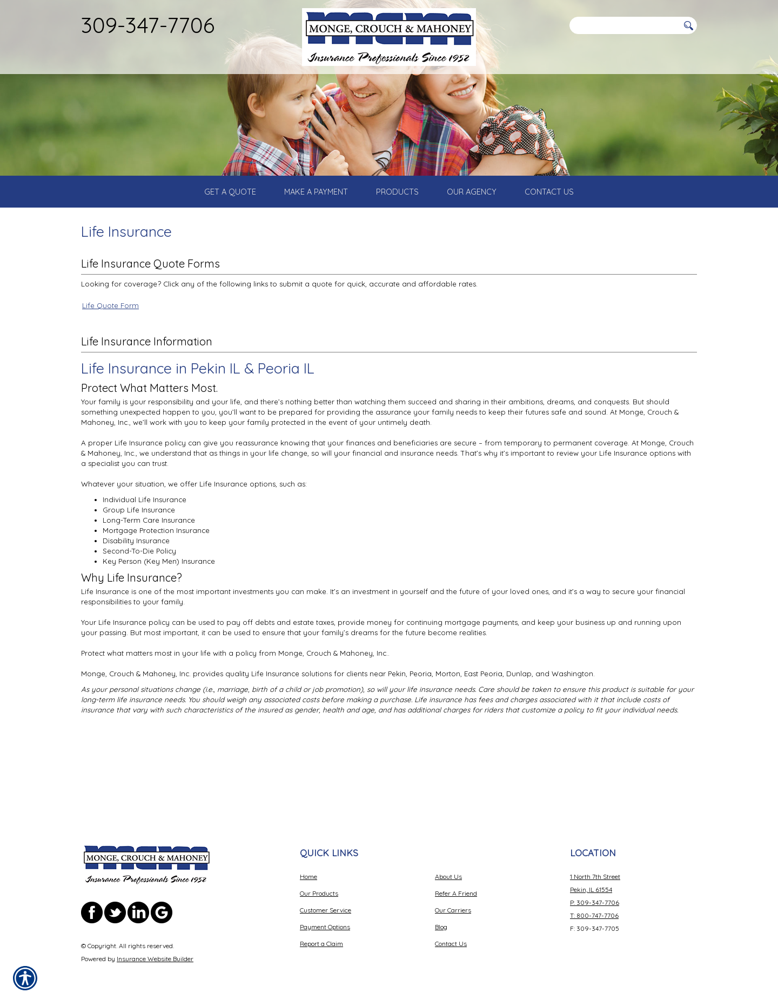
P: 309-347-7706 (594, 902)
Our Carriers (453, 910)
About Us (448, 876)
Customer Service (325, 910)
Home (308, 876)
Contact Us (451, 944)
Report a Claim (321, 944)
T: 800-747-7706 (594, 915)
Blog (441, 927)
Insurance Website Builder (155, 959)
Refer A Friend (456, 893)
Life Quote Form (110, 379)
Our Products (319, 893)
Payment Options (325, 927)
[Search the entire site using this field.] (624, 25)
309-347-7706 (147, 24)
